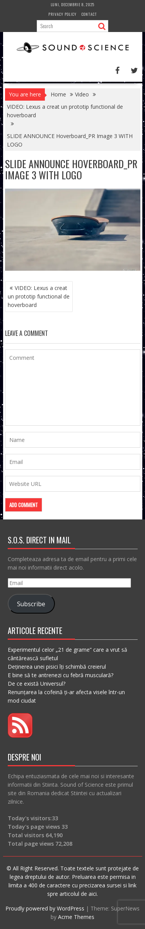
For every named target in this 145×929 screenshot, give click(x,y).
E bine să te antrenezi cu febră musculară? (60, 675)
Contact (89, 14)
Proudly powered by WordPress (44, 908)
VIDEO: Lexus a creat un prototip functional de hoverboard (39, 296)
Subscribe (31, 604)
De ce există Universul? (36, 683)
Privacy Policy (62, 14)
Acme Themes (76, 917)
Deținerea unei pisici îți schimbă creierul (57, 666)
